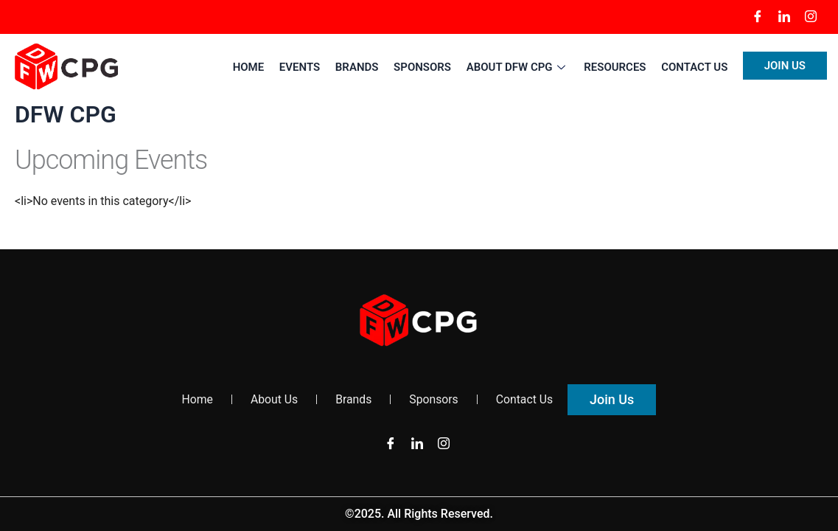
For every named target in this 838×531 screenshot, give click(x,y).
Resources (615, 67)
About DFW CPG (518, 67)
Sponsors (424, 67)
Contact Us (695, 67)
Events (302, 67)
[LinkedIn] (784, 17)
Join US (785, 65)
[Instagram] (811, 17)
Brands (359, 67)
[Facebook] (758, 17)
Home (252, 67)
